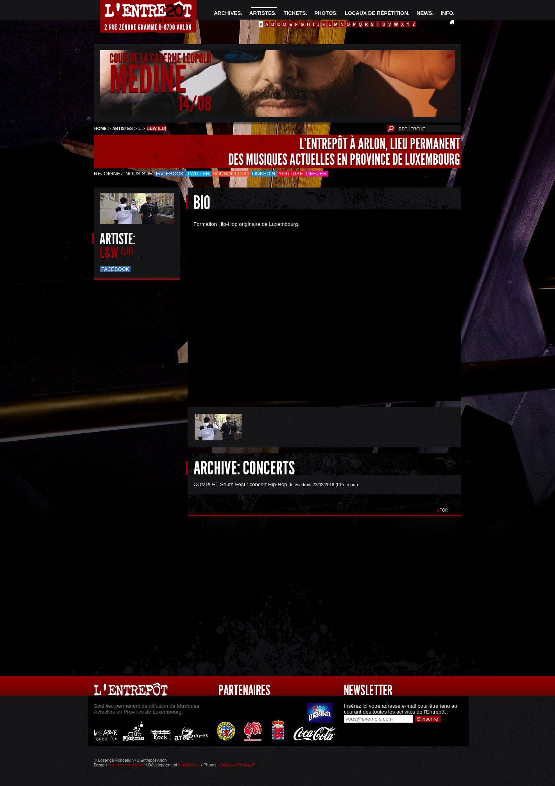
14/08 (194, 103)
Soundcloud (231, 174)
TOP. (444, 510)
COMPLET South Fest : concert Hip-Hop (240, 484)
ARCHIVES (227, 13)
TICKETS (294, 13)
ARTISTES (262, 13)
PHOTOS (325, 13)
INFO (446, 13)
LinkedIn (264, 174)
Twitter (198, 174)
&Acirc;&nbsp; (318, 307)
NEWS (424, 13)
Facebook (170, 174)
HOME (100, 128)
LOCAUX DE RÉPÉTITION (376, 13)
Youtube (291, 174)
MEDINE (147, 80)
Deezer (316, 174)
